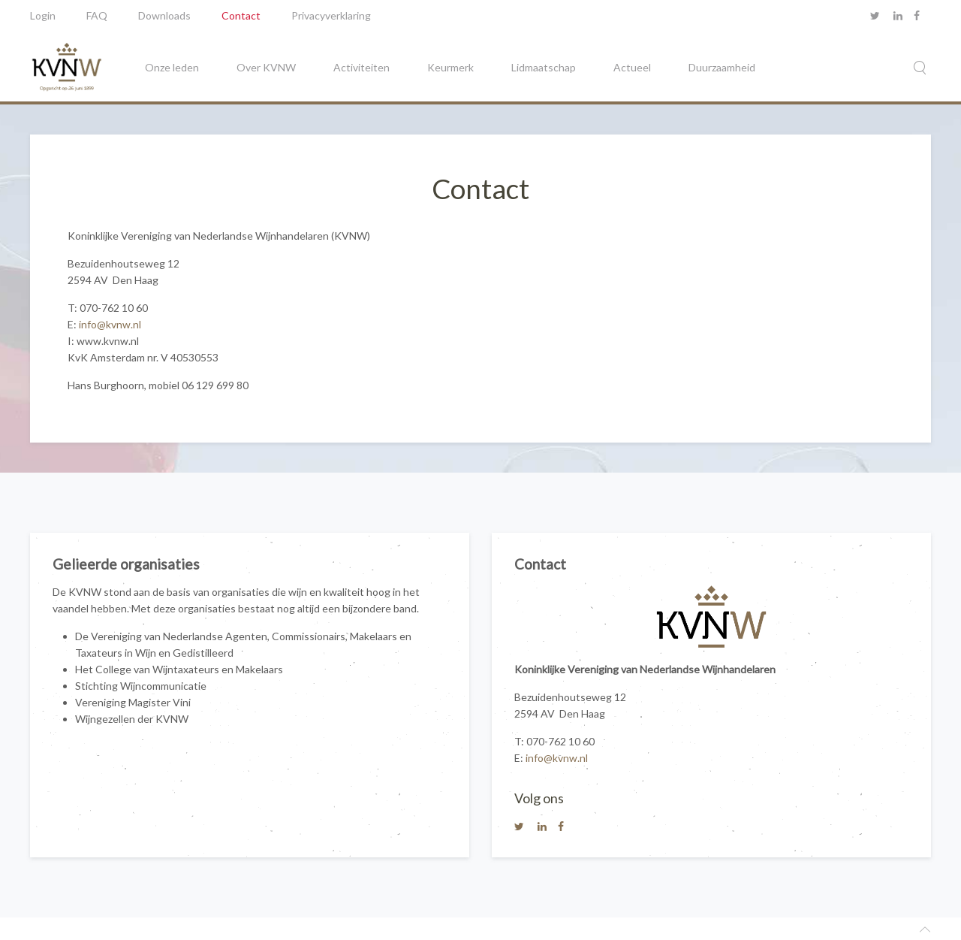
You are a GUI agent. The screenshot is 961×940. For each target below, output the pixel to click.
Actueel (632, 67)
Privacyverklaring (331, 15)
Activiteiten (361, 67)
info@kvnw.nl (110, 324)
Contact (241, 15)
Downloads (164, 15)
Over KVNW (266, 67)
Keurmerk (450, 67)
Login (43, 15)
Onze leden (172, 67)
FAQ (96, 15)
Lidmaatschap (543, 67)
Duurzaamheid (721, 67)
